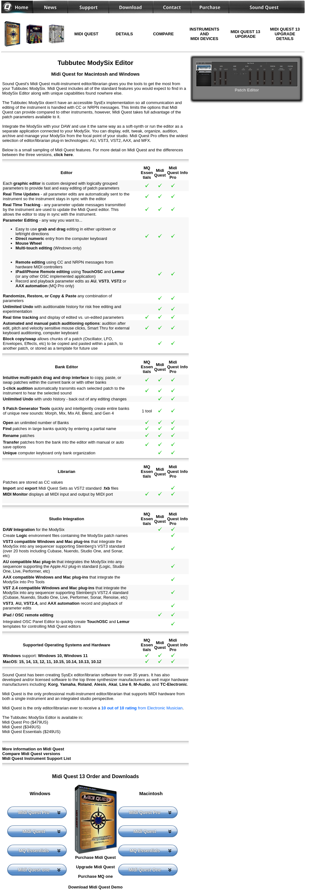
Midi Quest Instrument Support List (36, 758)
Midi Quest (33, 831)
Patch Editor (247, 87)
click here (63, 154)
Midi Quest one (34, 869)
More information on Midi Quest (33, 749)
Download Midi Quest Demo (95, 887)
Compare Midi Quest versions (31, 753)
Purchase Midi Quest (95, 857)
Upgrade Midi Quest (95, 867)
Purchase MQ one (95, 876)
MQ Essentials (34, 850)
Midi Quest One (145, 869)
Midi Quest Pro (34, 812)
